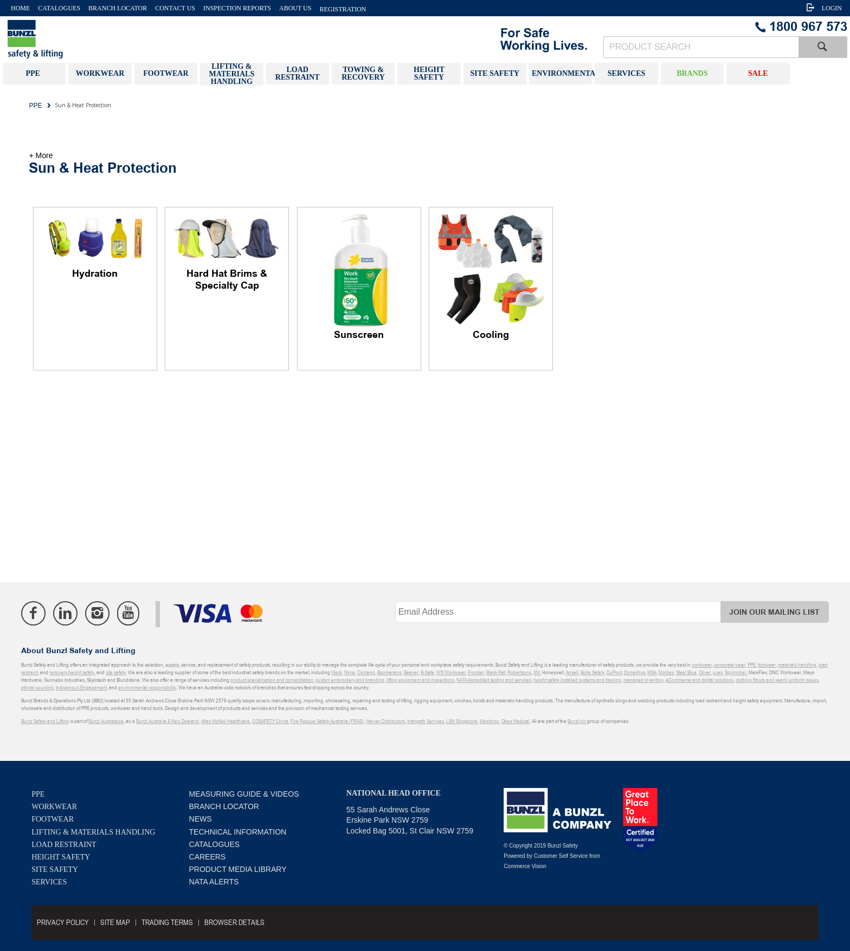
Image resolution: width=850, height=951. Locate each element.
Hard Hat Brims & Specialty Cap (226, 280)
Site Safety (54, 869)
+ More (41, 155)
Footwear (52, 819)
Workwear (54, 807)
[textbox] (701, 47)
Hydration (95, 274)
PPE (37, 794)
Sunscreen (359, 335)
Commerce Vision (525, 866)
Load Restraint (63, 845)
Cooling (491, 335)
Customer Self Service (561, 856)
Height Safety (60, 857)
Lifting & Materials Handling (93, 832)
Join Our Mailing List (774, 612)
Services (49, 882)
